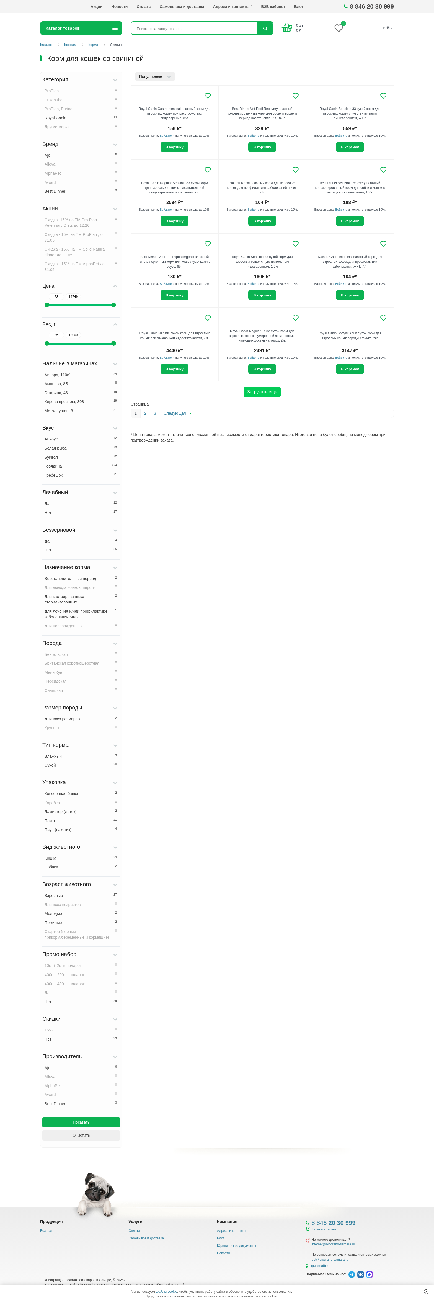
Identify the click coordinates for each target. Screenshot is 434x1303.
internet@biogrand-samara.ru (333, 1244)
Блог (298, 6)
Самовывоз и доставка (182, 6)
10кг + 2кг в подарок (81, 965)
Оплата (144, 6)
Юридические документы (236, 1246)
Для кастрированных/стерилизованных (81, 599)
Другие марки (81, 126)
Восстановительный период (81, 578)
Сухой (81, 764)
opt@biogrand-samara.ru (330, 1259)
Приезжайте (319, 1266)
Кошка (81, 857)
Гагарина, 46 (81, 392)
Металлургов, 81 (81, 410)
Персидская (81, 680)
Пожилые (81, 922)
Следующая (175, 413)
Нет (81, 512)
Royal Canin (81, 117)
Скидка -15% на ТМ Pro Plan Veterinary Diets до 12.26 (81, 222)
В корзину (175, 147)
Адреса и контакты (232, 6)
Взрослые (81, 895)
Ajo (81, 155)
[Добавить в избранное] (208, 95)
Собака (81, 866)
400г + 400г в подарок (81, 983)
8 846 (372, 6)
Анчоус (81, 438)
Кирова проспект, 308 (81, 401)
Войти (387, 28)
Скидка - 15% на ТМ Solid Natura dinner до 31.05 (81, 251)
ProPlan (81, 90)
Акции (96, 6)
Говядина (81, 465)
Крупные (81, 727)
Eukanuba (81, 99)
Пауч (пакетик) (81, 829)
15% (81, 1029)
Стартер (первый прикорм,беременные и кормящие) (81, 934)
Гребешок (81, 475)
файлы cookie (166, 1292)
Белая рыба (81, 447)
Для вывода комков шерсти (81, 587)
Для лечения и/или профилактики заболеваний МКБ (81, 613)
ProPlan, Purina (81, 108)
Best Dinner (81, 191)
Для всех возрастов (81, 904)
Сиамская (81, 690)
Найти (265, 28)
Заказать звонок (324, 1229)
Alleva (81, 163)
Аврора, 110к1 (81, 374)
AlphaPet (81, 173)
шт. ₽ (300, 28)
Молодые (81, 913)
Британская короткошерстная (81, 662)
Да (81, 503)
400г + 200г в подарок (81, 974)
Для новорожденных (81, 625)
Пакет (81, 820)
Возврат (46, 1231)
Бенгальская (81, 654)
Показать (81, 1122)
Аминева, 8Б (81, 383)
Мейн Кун (81, 672)
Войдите (166, 135)
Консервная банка (81, 793)
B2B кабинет (273, 6)
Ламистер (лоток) (81, 811)
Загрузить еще (262, 391)
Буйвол (81, 457)
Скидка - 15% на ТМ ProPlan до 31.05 (81, 237)
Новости (120, 6)
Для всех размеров (81, 718)
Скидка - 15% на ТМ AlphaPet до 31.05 (81, 266)
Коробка (81, 802)
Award (81, 182)
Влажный (81, 756)
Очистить (81, 1135)
